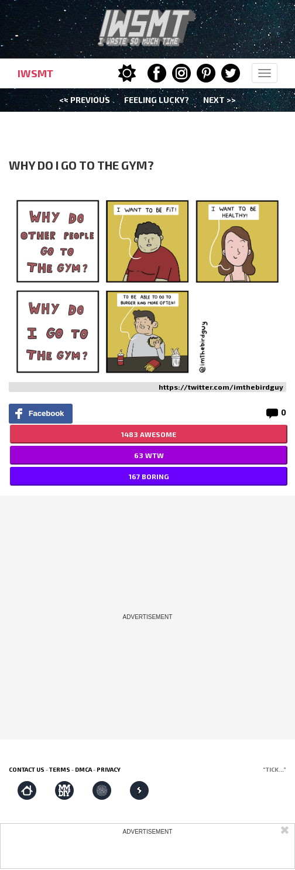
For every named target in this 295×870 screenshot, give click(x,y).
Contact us (26, 769)
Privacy (109, 769)
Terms (59, 769)
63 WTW (149, 455)
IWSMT (35, 73)
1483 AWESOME (148, 434)
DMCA (83, 769)
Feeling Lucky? (156, 100)
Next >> (219, 100)
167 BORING (149, 476)
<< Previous (84, 100)
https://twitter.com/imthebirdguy (221, 387)
